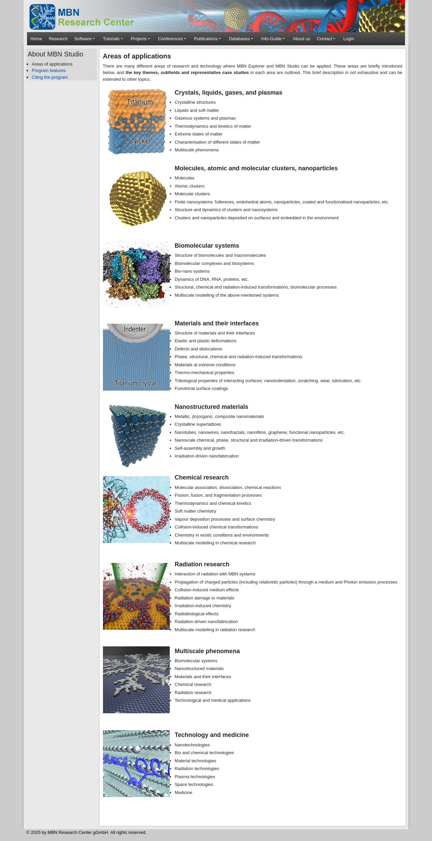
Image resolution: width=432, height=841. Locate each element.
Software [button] (82, 38)
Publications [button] (206, 38)
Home (36, 38)
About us (301, 38)
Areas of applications (52, 64)
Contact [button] (324, 38)
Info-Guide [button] (271, 38)
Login (348, 38)
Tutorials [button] (111, 38)
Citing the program (50, 77)
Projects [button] (139, 38)
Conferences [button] (170, 38)
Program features (48, 70)
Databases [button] (239, 38)
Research (58, 38)
